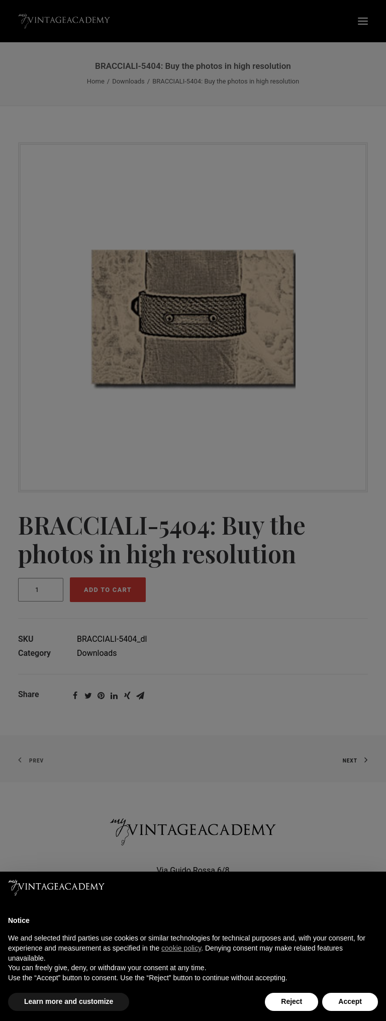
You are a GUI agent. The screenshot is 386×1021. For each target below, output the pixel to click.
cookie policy (181, 948)
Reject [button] (291, 1001)
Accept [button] (350, 1001)
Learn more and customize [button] (68, 1001)
